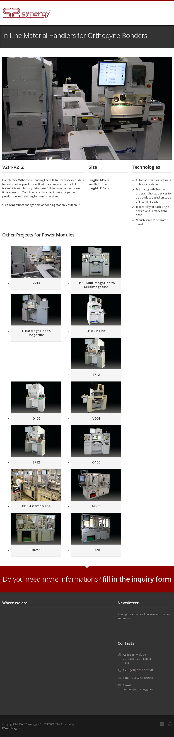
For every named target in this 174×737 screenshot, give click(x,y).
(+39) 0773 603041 (141, 670)
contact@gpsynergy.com (139, 689)
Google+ (162, 724)
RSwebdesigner (11, 728)
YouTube (170, 723)
